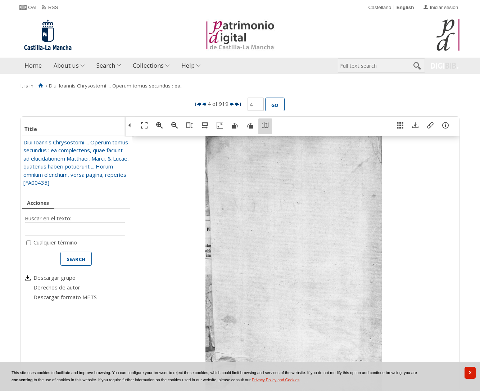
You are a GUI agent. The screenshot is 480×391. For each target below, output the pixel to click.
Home (33, 65)
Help (188, 65)
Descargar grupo (54, 277)
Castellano (379, 7)
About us (66, 65)
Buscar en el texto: (48, 218)
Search (105, 65)
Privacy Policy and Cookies (276, 380)
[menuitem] (35, 66)
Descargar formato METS (65, 297)
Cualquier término (55, 242)
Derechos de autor (56, 287)
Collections (148, 65)
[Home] (40, 85)
